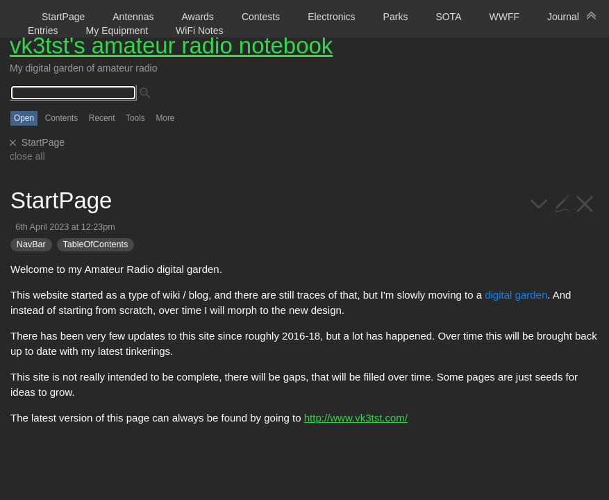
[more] (539, 202)
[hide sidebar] (591, 14)
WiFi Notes (199, 30)
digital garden (516, 295)
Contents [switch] (61, 118)
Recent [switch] (102, 118)
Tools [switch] (135, 118)
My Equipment (117, 30)
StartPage (63, 16)
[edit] (562, 202)
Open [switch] (24, 118)
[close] (13, 143)
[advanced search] (145, 93)
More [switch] (165, 118)
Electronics (331, 16)
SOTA (448, 16)
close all (27, 156)
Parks (395, 16)
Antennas (132, 16)
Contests (261, 16)
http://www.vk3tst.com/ (356, 418)
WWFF (504, 16)
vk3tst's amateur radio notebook (171, 45)
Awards (197, 16)
